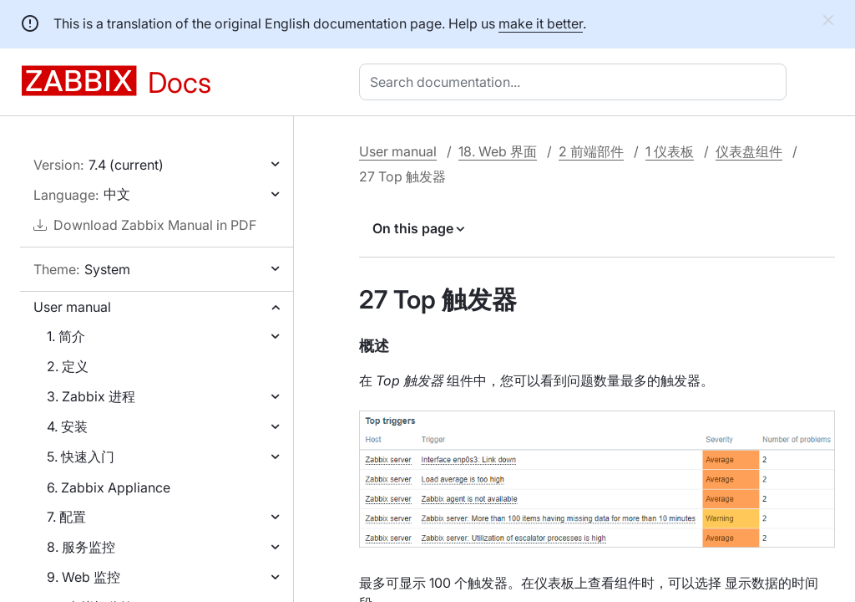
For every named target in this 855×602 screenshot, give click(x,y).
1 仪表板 (669, 151)
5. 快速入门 (80, 456)
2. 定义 (68, 366)
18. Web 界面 (497, 151)
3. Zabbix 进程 (91, 396)
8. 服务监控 (81, 546)
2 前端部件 (591, 151)
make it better (540, 23)
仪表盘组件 (749, 151)
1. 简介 (66, 336)
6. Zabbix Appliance (108, 487)
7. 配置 (66, 516)
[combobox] (576, 82)
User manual (72, 306)
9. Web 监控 (83, 577)
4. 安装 (67, 426)
